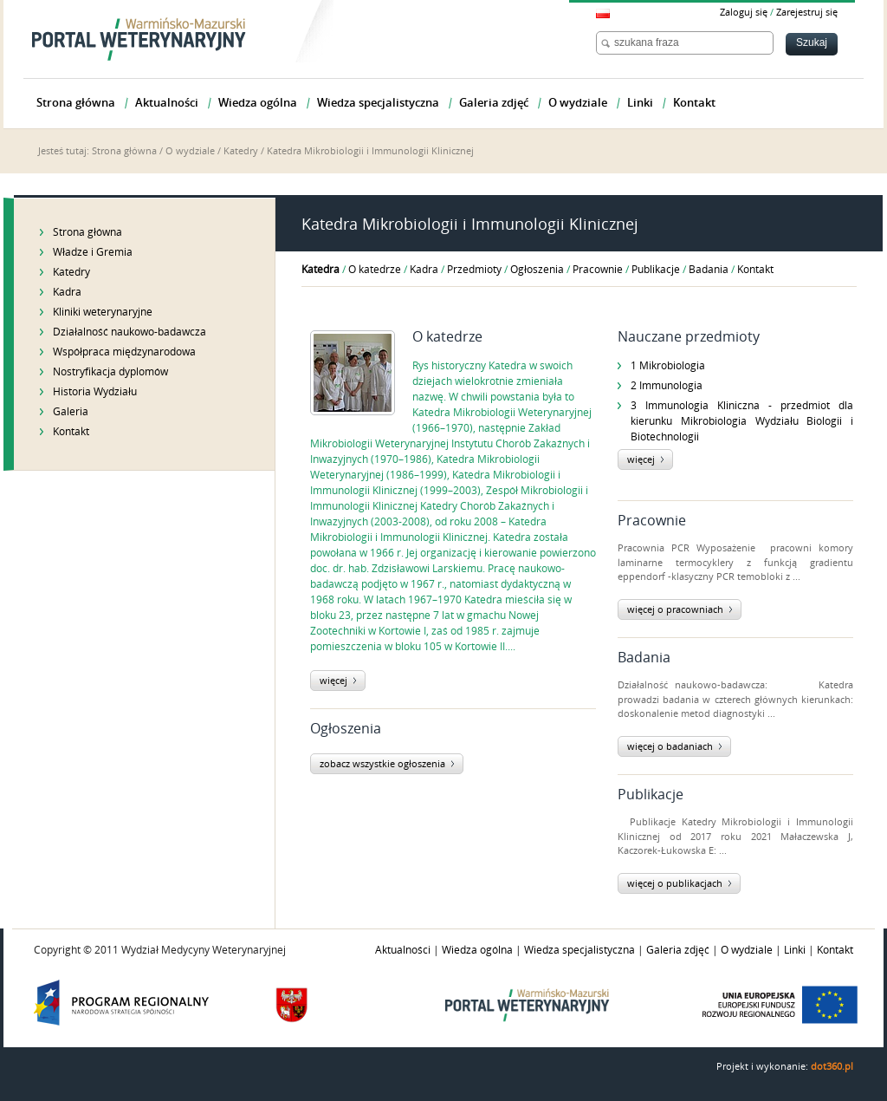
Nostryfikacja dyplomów (110, 372)
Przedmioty (474, 270)
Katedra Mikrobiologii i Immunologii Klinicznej (370, 151)
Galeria (70, 412)
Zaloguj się (743, 12)
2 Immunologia (666, 386)
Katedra (320, 270)
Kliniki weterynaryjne (102, 312)
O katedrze (374, 270)
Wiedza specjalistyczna (579, 950)
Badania (708, 270)
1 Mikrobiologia (668, 366)
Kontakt (71, 432)
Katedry (240, 151)
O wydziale (190, 151)
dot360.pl (832, 1066)
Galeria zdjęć (677, 950)
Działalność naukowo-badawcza (129, 332)
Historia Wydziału (95, 392)
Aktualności (403, 950)
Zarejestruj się (807, 12)
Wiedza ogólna (477, 950)
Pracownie (598, 270)
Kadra (67, 292)
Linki (795, 950)
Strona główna (124, 151)
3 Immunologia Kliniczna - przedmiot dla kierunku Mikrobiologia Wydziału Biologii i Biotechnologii (742, 421)
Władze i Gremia (93, 252)
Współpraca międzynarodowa (124, 352)
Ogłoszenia (537, 270)
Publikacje (655, 270)
